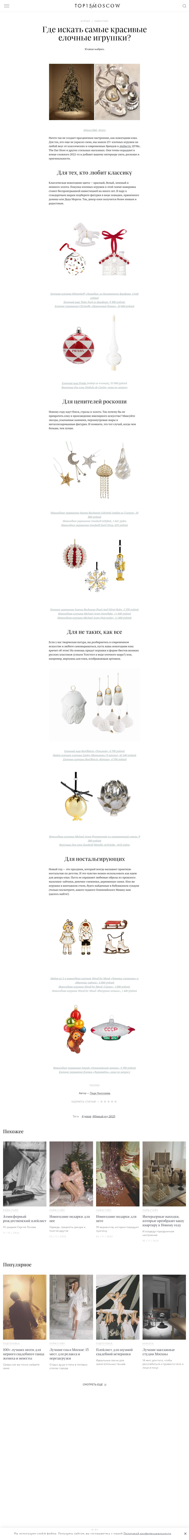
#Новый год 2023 (103, 1116)
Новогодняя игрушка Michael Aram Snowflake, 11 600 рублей (94, 613)
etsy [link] (103, 130)
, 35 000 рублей (118, 383)
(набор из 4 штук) (98, 383)
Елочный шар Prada (74, 383)
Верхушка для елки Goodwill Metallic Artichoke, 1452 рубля (94, 845)
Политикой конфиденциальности (147, 1534)
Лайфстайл (11, 1210)
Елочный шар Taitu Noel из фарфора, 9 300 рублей (94, 302)
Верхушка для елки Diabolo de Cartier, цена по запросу (94, 387)
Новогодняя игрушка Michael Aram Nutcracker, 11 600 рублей (95, 617)
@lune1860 (90, 130)
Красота (148, 1344)
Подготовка (11, 1344)
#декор (86, 1116)
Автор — (94, 1093)
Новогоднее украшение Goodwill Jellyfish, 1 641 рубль (94, 521)
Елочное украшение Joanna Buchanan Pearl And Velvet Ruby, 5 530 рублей (94, 609)
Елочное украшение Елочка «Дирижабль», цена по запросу (94, 1072)
